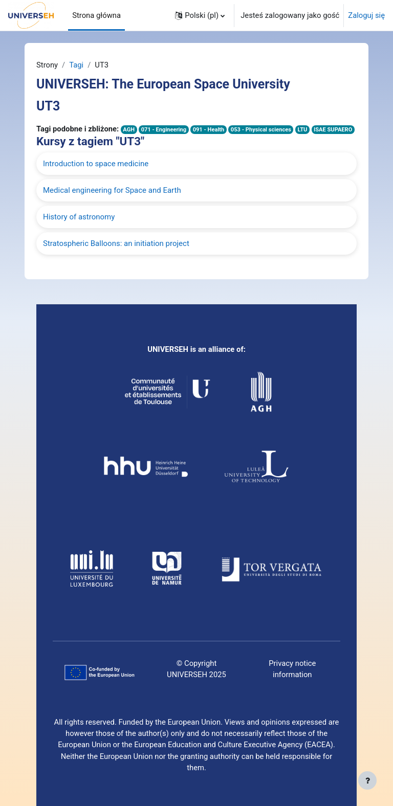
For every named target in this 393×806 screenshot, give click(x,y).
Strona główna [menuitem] (96, 15)
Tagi (76, 65)
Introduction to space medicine (95, 163)
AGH (129, 129)
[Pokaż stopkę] (367, 780)
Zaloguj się (366, 15)
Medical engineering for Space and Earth (112, 190)
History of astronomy (79, 216)
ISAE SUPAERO (333, 129)
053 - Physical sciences (261, 129)
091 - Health (209, 129)
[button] (200, 15)
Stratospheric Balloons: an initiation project (116, 243)
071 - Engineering (163, 129)
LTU (302, 129)
